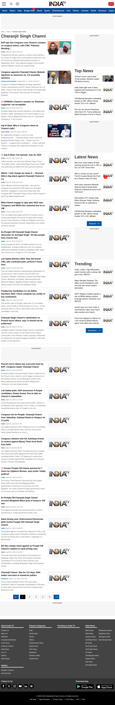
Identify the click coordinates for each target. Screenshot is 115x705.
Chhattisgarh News (92, 655)
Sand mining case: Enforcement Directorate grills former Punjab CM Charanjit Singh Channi (22, 522)
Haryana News (90, 637)
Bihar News (89, 630)
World (39, 11)
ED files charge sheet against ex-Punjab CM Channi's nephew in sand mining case (22, 547)
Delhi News (89, 633)
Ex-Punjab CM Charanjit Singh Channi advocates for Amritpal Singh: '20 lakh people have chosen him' (23, 235)
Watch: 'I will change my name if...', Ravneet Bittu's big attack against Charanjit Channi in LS (22, 176)
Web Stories (5, 659)
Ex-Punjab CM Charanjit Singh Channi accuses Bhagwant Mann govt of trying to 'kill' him (23, 501)
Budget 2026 (29, 11)
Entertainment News (36, 643)
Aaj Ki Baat (5, 132)
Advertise (4, 637)
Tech (68, 11)
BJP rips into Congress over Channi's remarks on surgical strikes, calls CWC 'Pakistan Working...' (23, 46)
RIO (77, 699)
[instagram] (14, 686)
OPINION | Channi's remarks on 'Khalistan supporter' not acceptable (22, 103)
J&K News (89, 662)
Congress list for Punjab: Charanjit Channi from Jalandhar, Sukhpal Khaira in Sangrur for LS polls (23, 417)
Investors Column (7, 646)
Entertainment (58, 11)
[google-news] (31, 686)
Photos (76, 11)
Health (93, 11)
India (20, 11)
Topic (8, 31)
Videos (12, 11)
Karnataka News (91, 665)
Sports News (33, 646)
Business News (34, 655)
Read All (94, 223)
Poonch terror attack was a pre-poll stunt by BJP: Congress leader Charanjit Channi (22, 365)
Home (4, 11)
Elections (4, 579)
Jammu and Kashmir (9, 81)
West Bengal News (105, 640)
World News (33, 633)
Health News (33, 659)
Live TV (3, 652)
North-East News (91, 646)
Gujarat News (90, 659)
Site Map (33, 699)
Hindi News (5, 649)
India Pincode (6, 673)
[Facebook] (3, 686)
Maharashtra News (105, 630)
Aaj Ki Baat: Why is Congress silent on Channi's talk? (19, 127)
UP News (88, 652)
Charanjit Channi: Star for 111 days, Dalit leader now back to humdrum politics (20, 573)
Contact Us (5, 630)
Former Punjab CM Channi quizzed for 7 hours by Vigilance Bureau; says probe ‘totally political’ (23, 471)
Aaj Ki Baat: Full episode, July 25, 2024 (21, 155)
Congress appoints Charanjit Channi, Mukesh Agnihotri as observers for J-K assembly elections (23, 75)
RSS (83, 699)
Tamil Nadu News (91, 649)
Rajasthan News (104, 633)
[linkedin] (26, 686)
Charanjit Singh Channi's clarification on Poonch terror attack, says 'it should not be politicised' (22, 321)
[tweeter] (9, 686)
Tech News (33, 649)
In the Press (5, 643)
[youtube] (20, 686)
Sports (47, 11)
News (2, 31)
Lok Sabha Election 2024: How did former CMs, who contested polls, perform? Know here (21, 262)
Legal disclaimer (44, 699)
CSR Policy (70, 699)
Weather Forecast (7, 670)
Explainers (32, 652)
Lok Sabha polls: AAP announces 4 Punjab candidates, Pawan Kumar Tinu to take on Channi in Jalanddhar (21, 393)
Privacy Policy (58, 699)
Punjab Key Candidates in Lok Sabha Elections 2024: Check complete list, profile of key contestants (23, 294)
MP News (88, 643)
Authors (4, 655)
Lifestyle (84, 11)
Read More (94, 330)
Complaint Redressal (8, 640)
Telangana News (104, 637)
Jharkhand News (91, 640)
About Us (4, 633)
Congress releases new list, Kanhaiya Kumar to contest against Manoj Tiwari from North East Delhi (22, 442)
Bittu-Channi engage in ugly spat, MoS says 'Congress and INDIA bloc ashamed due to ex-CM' (23, 205)
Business (102, 11)
